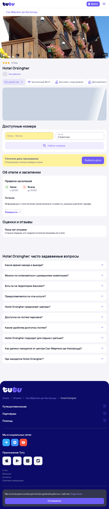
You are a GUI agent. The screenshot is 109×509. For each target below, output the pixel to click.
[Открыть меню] (104, 4)
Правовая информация (13, 480)
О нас (5, 470)
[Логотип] (8, 4)
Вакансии (6, 474)
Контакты (6, 477)
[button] (6, 442)
